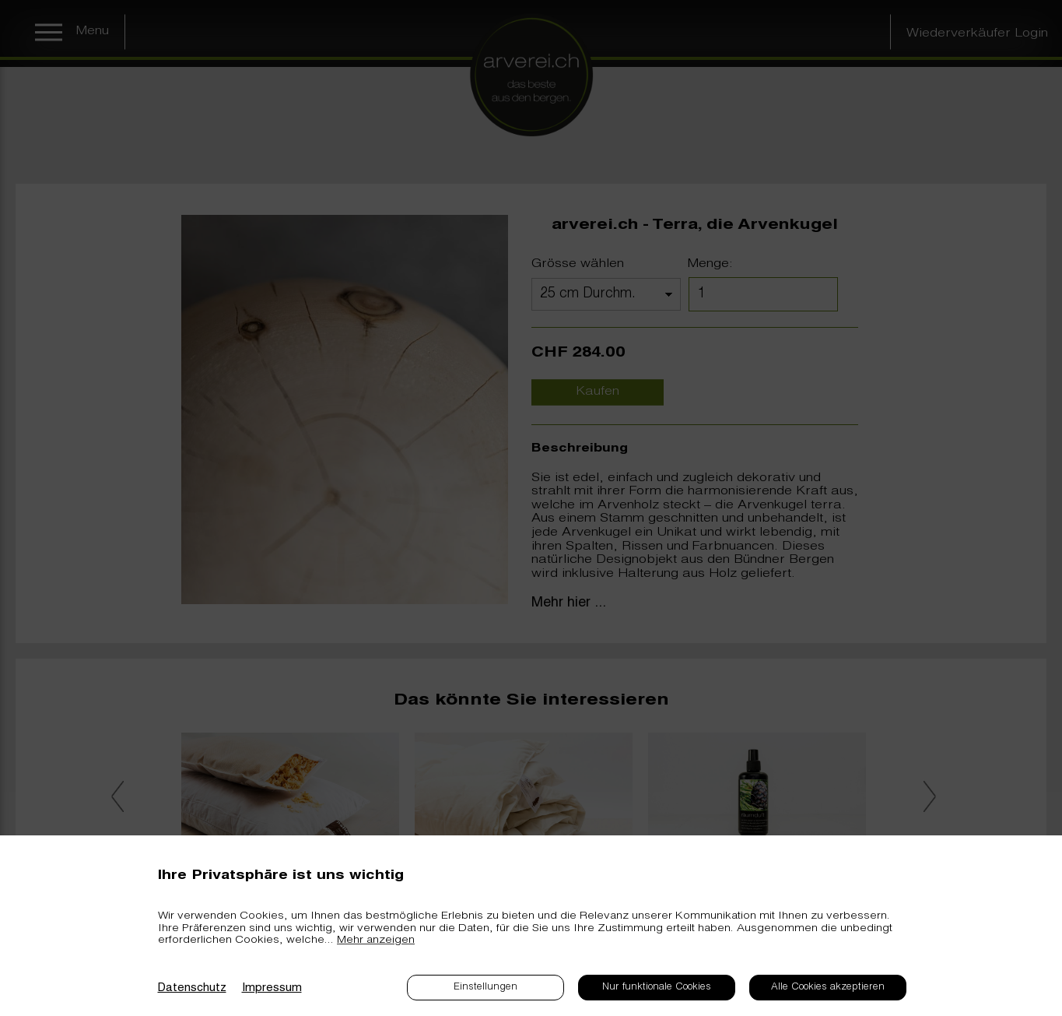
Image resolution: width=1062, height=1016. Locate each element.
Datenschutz (192, 988)
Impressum (272, 988)
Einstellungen (485, 988)
